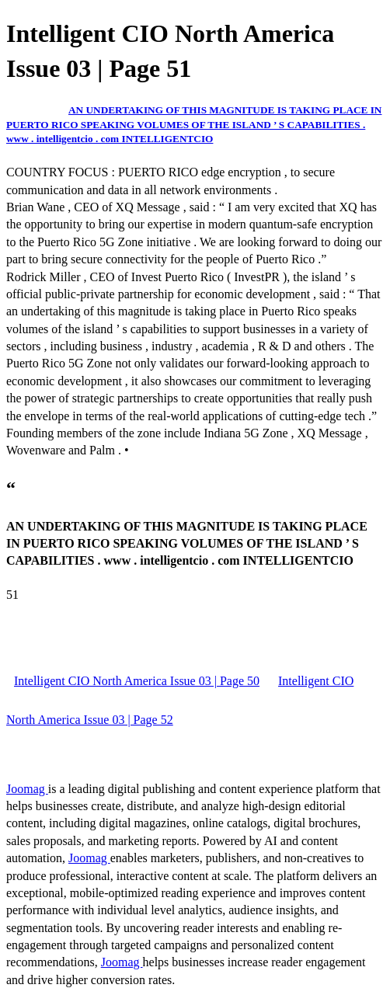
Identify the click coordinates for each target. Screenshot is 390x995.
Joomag (27, 788)
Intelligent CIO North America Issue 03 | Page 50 (136, 680)
